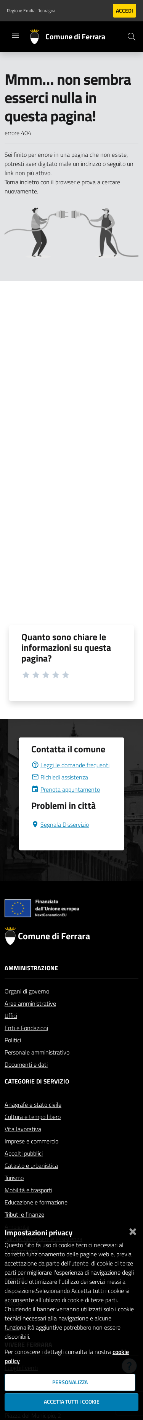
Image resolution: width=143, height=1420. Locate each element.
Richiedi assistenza (59, 777)
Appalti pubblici (24, 1153)
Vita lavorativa (23, 1128)
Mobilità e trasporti (28, 1190)
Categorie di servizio (37, 1081)
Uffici (11, 1015)
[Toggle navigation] (15, 35)
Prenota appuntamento (65, 789)
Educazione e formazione (36, 1202)
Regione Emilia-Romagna (31, 10)
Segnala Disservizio (60, 824)
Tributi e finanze (24, 1214)
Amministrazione (31, 967)
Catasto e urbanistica (31, 1165)
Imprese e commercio (31, 1141)
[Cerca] (131, 36)
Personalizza (70, 1382)
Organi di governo (27, 991)
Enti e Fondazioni (26, 1027)
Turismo (14, 1177)
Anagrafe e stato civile (33, 1104)
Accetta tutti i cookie (72, 1401)
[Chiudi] (132, 1230)
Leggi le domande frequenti (70, 765)
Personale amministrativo (37, 1052)
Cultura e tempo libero (33, 1116)
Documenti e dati (26, 1064)
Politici (13, 1040)
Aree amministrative (30, 1003)
